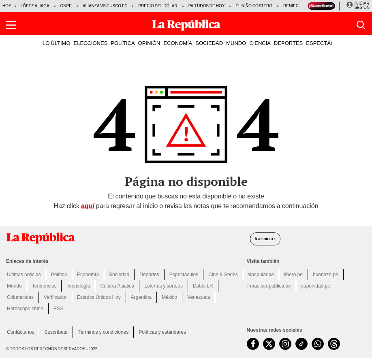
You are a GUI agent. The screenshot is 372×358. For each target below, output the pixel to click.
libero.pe (293, 274)
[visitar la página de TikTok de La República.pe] (301, 344)
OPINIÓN (149, 43)
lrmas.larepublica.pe (269, 286)
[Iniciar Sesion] (358, 6)
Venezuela (198, 297)
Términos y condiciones (103, 332)
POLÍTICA (123, 43)
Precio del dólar (157, 6)
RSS (58, 308)
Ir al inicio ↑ (265, 239)
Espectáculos (183, 274)
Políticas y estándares (162, 332)
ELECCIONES (91, 43)
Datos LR (203, 286)
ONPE (66, 6)
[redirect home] (123, 238)
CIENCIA (260, 43)
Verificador (55, 297)
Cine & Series (223, 274)
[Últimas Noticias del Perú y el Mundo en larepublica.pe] (186, 25)
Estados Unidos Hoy (99, 297)
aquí (87, 206)
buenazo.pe (325, 274)
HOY (6, 6)
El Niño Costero (253, 6)
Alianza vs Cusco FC (105, 6)
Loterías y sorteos (163, 286)
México (169, 297)
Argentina (141, 297)
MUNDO (236, 43)
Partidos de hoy (206, 6)
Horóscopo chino (25, 308)
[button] (11, 25)
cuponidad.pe (315, 286)
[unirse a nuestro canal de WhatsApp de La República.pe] (318, 344)
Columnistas (20, 297)
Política (59, 274)
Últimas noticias (24, 274)
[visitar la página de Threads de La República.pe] (334, 344)
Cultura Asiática (117, 286)
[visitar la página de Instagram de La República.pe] (285, 344)
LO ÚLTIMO (57, 43)
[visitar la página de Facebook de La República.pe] (253, 344)
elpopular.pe (261, 274)
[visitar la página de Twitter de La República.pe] (269, 344)
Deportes (149, 274)
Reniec (291, 6)
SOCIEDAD (209, 43)
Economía (88, 274)
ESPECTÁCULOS (327, 43)
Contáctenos (20, 332)
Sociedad (119, 274)
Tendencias (44, 286)
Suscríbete (55, 332)
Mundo (14, 286)
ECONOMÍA (177, 43)
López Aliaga (35, 6)
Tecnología (78, 286)
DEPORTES (288, 43)
